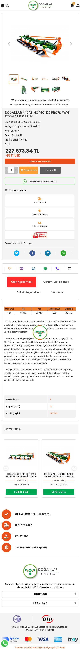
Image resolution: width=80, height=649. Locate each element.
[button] (8, 43)
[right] (74, 468)
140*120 (53, 413)
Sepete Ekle (28, 170)
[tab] (21, 282)
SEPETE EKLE (21, 492)
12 (51, 406)
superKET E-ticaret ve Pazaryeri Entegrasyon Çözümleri (40, 647)
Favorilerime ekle (15, 190)
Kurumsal (40, 594)
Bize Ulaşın (40, 603)
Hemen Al (50, 170)
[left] (6, 468)
